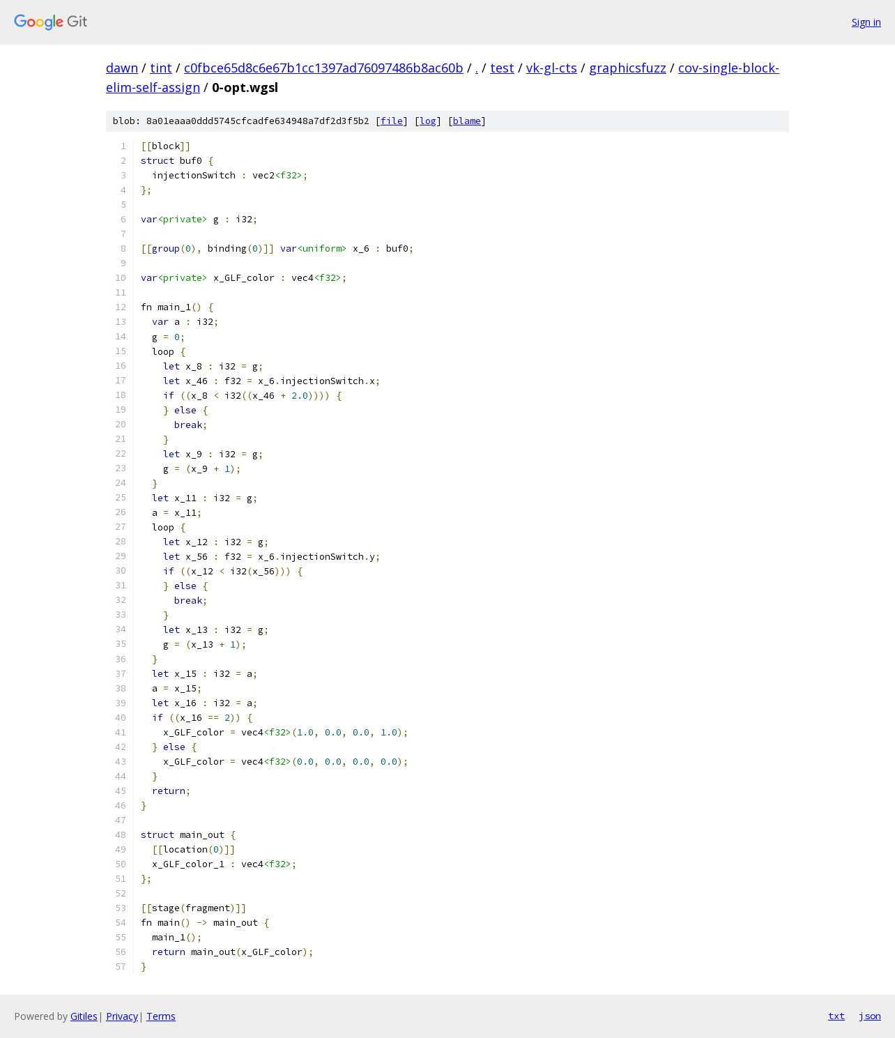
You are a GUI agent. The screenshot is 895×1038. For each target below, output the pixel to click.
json (870, 1015)
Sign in (866, 22)
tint (161, 67)
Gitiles (84, 1016)
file (392, 121)
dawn (122, 67)
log (428, 121)
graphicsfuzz (627, 67)
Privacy (122, 1016)
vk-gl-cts (551, 67)
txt (836, 1015)
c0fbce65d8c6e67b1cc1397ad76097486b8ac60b (324, 67)
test (502, 67)
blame (467, 121)
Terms (161, 1016)
